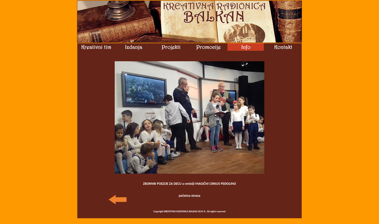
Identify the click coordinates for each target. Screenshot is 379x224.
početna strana (189, 196)
